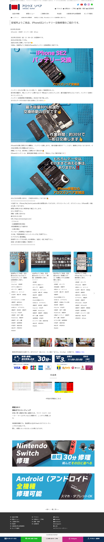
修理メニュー (15, 519)
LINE (56, 526)
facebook (57, 521)
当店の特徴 (15, 517)
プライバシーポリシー (61, 528)
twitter (56, 517)
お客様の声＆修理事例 (18, 526)
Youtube (56, 519)
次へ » (57, 509)
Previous (10, 293)
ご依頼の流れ (15, 521)
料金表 (14, 524)
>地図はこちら (79, 352)
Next (94, 293)
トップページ (15, 17)
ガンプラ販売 (15, 528)
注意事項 (91, 8)
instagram (57, 524)
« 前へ (47, 509)
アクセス (59, 8)
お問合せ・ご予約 (70, 8)
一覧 (52, 509)
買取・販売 (81, 8)
